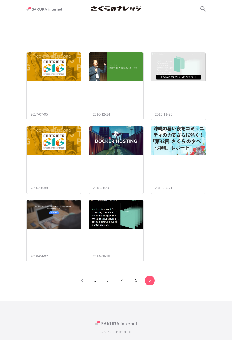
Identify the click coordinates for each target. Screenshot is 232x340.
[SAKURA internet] (44, 9)
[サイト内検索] (203, 9)
